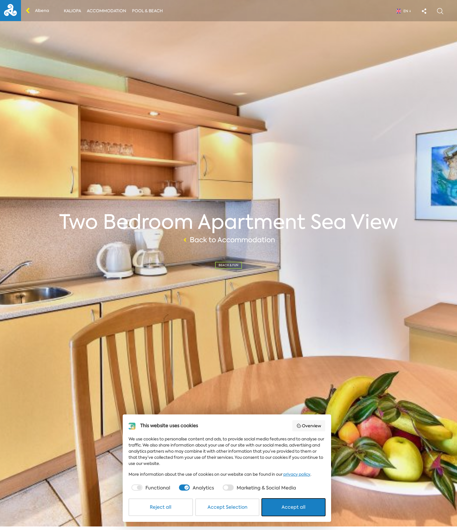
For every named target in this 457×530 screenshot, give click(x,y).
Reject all (162, 511)
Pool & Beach (147, 10)
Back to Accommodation (228, 241)
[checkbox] (151, 491)
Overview (311, 429)
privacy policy (297, 477)
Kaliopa (72, 10)
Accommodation (106, 10)
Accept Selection (229, 511)
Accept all (295, 511)
